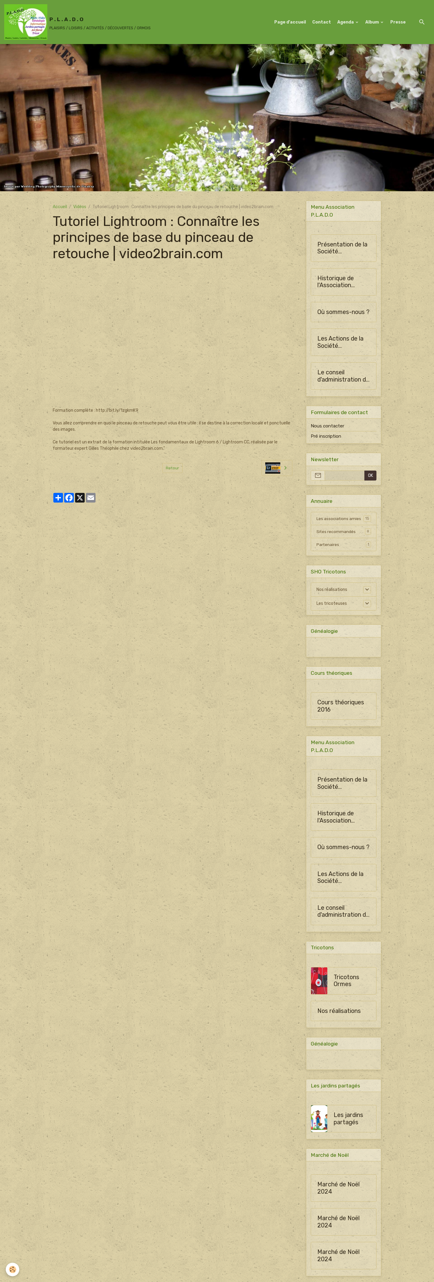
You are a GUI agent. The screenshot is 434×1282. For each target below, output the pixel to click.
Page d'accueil (290, 22)
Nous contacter (327, 426)
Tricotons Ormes (346, 981)
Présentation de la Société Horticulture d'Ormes (342, 248)
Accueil (60, 206)
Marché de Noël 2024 (338, 1189)
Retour (172, 468)
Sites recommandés (343, 532)
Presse (398, 22)
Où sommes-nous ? (343, 312)
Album (372, 22)
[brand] (77, 22)
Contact (321, 22)
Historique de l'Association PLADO (335, 282)
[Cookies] (13, 1269)
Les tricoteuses (331, 603)
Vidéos (79, 206)
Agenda (346, 22)
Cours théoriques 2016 (340, 706)
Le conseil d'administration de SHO (343, 376)
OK (370, 475)
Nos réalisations (331, 589)
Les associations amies (343, 519)
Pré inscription (326, 436)
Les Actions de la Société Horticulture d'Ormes (340, 342)
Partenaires (343, 545)
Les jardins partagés (348, 1119)
